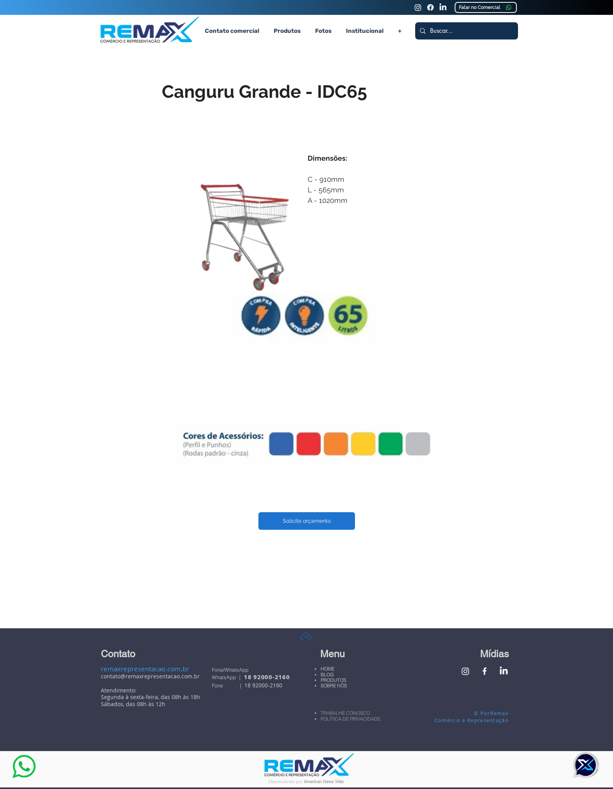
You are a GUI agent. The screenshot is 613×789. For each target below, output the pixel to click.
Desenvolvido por (286, 781)
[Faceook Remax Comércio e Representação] (430, 7)
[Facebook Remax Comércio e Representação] (484, 671)
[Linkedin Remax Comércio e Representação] (443, 7)
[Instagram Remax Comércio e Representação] (418, 7)
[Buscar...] (466, 30)
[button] (287, 31)
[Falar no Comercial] (486, 7)
